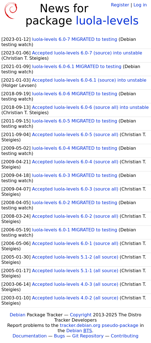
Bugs (59, 336)
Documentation (29, 336)
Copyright (80, 314)
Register (120, 4)
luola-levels (107, 20)
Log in (140, 4)
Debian (17, 314)
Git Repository (88, 336)
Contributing (125, 336)
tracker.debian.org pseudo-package (99, 325)
